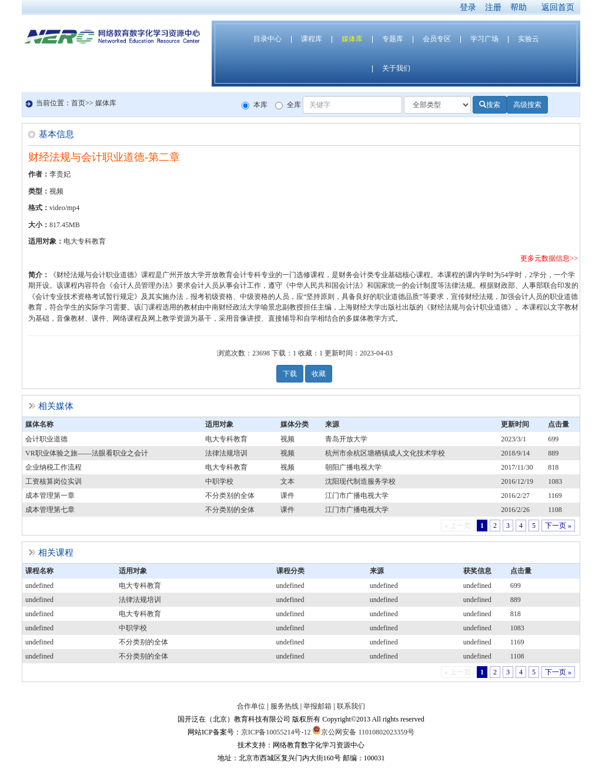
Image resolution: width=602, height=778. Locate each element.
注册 (493, 7)
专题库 (392, 39)
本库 (254, 105)
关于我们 (396, 68)
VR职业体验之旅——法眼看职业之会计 (86, 453)
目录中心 (267, 39)
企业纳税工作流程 (53, 467)
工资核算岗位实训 (53, 481)
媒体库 (352, 39)
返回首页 (557, 7)
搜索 (489, 105)
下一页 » (558, 525)
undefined (39, 585)
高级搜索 (527, 105)
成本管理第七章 (50, 510)
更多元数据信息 (545, 258)
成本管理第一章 (50, 495)
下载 (290, 374)
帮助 (518, 7)
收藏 (319, 374)
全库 (288, 105)
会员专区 (437, 39)
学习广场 (484, 39)
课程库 (311, 39)
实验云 (528, 39)
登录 (468, 7)
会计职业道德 (46, 439)
